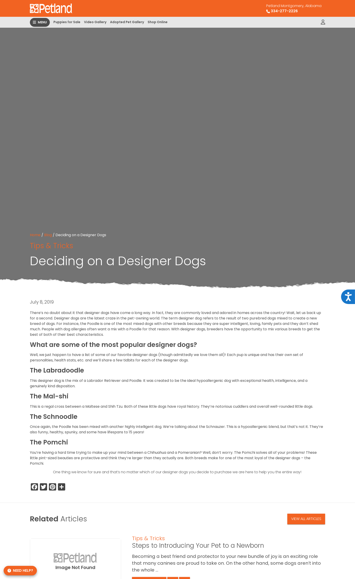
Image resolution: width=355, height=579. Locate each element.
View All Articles (306, 518)
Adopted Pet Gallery (127, 22)
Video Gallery (95, 22)
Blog (48, 235)
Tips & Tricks (51, 245)
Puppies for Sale (66, 22)
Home (35, 235)
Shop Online (158, 22)
